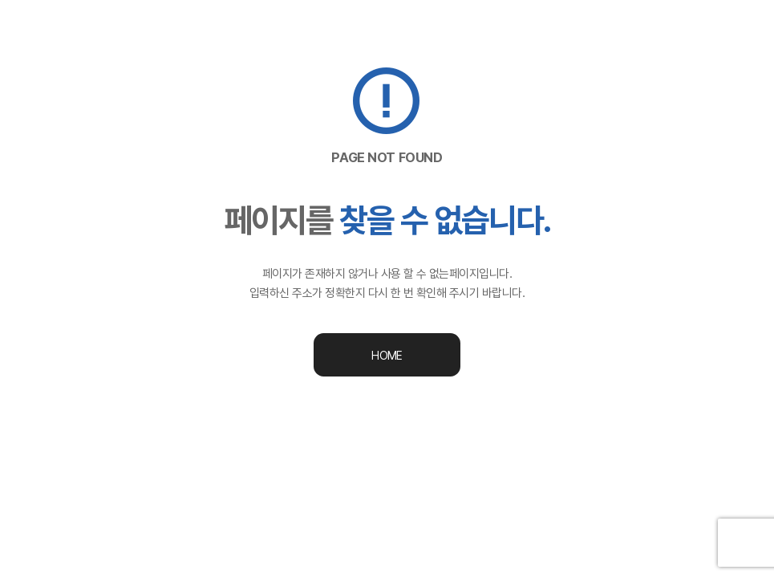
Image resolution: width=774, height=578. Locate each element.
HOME (386, 355)
